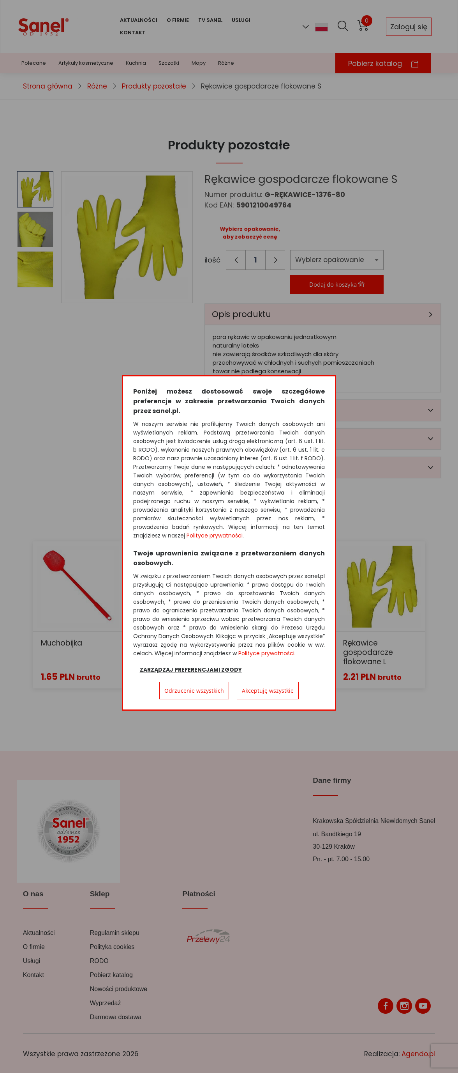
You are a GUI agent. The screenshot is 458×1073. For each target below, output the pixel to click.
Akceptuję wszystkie (268, 690)
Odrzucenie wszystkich (194, 690)
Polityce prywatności (215, 535)
